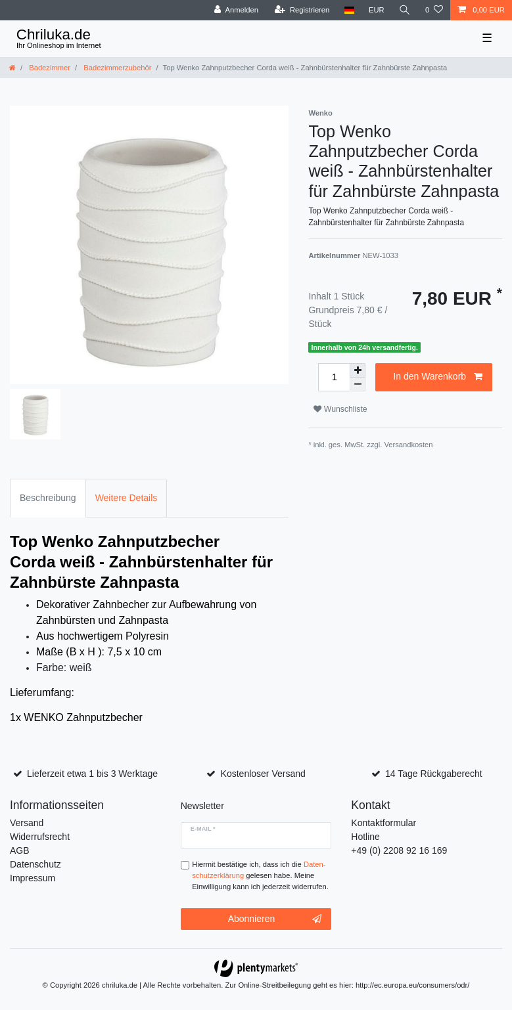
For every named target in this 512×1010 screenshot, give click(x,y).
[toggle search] (405, 10)
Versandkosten (408, 445)
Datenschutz (35, 864)
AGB (20, 850)
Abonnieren (275, 919)
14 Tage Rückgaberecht (433, 773)
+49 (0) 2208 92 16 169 (399, 850)
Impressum (32, 878)
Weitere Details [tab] (126, 498)
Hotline (365, 836)
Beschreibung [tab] (48, 498)
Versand (26, 823)
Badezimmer (48, 68)
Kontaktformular (383, 823)
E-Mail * (203, 828)
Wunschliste (340, 409)
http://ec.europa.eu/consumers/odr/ (413, 985)
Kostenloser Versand (263, 773)
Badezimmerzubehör (116, 68)
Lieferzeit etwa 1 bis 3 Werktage (92, 773)
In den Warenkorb (437, 377)
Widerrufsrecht (40, 836)
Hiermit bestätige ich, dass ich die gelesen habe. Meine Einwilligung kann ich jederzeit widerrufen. (260, 875)
